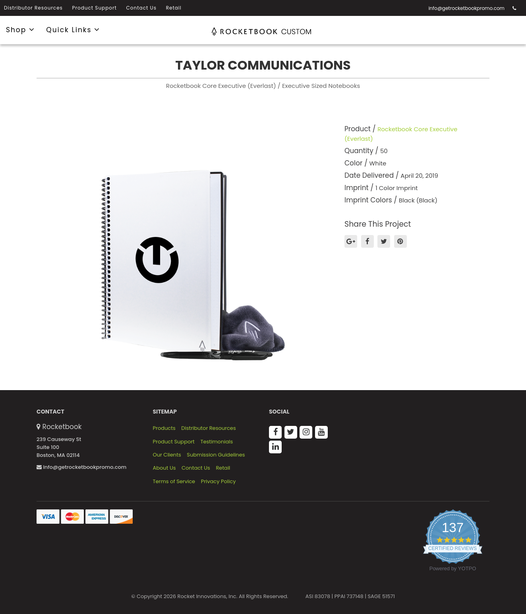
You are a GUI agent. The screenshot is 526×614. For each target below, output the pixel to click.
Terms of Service (174, 481)
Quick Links (73, 29)
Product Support (94, 7)
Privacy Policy (218, 481)
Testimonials (216, 441)
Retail (174, 7)
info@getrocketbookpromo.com (466, 8)
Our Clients (167, 455)
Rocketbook (62, 426)
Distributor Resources (33, 7)
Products (164, 428)
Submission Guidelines (216, 455)
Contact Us (141, 7)
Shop (20, 29)
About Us (164, 468)
